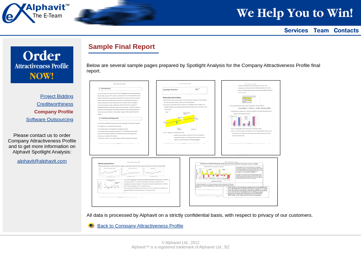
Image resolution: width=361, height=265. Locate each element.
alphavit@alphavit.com (42, 161)
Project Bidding (56, 96)
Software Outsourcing (49, 119)
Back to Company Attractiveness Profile (140, 226)
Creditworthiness (55, 104)
